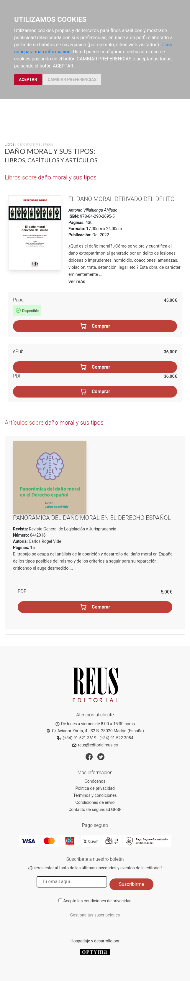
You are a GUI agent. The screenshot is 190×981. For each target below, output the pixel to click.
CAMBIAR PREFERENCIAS (72, 79)
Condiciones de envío (95, 802)
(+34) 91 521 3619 (76, 738)
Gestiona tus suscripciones (95, 915)
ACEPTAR (28, 79)
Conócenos (95, 781)
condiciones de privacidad (108, 900)
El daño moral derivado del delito (121, 198)
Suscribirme (131, 884)
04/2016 (37, 535)
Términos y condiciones (95, 795)
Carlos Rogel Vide (45, 541)
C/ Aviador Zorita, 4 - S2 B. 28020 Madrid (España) (95, 730)
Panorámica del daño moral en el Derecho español (92, 517)
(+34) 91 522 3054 (116, 738)
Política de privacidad (94, 788)
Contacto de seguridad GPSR (95, 809)
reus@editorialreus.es (95, 745)
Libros (9, 144)
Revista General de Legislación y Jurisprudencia (72, 529)
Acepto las (97, 900)
